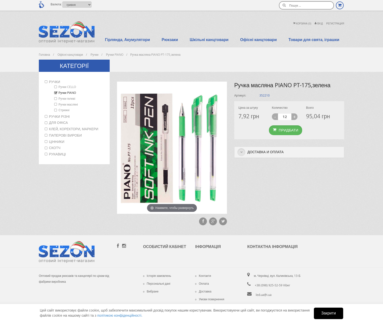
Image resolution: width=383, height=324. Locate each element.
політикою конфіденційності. (119, 315)
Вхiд (319, 23)
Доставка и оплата (260, 152)
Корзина (302, 23)
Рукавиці (57, 154)
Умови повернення (209, 299)
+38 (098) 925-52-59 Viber (272, 285)
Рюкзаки (170, 39)
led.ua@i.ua (264, 295)
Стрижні (64, 110)
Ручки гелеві (67, 98)
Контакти (203, 276)
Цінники (56, 141)
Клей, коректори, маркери (73, 129)
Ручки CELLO (67, 87)
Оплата (202, 283)
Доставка (203, 291)
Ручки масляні (68, 104)
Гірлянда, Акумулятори (127, 39)
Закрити (328, 313)
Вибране (151, 291)
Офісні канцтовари (258, 39)
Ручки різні (59, 116)
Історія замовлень (157, 276)
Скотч (55, 147)
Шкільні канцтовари (209, 39)
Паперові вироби (65, 135)
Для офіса (58, 122)
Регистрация (335, 23)
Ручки (54, 81)
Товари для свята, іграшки (313, 39)
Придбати (285, 130)
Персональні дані (156, 283)
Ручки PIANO (67, 93)
